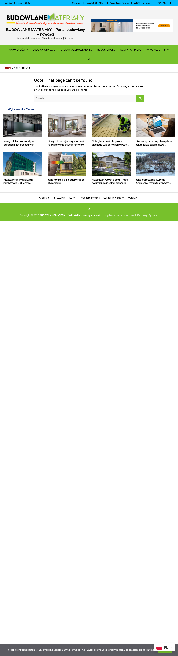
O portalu (77, 3)
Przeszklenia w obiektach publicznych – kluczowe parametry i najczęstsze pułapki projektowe (21, 184)
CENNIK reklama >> (143, 3)
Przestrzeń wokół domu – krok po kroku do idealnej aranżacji (110, 181)
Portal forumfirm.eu (119, 3)
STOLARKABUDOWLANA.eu (76, 49)
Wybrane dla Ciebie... (21, 109)
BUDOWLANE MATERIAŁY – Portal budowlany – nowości (45, 32)
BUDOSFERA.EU (106, 49)
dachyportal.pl (130, 49)
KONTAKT (162, 3)
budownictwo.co (44, 49)
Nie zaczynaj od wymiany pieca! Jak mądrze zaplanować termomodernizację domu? (154, 144)
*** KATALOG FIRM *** (157, 49)
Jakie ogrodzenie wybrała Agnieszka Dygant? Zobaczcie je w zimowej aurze (154, 183)
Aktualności (17, 49)
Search (140, 98)
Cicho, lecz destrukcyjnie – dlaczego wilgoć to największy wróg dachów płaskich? (109, 144)
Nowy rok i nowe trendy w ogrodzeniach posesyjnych (18, 143)
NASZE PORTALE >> (96, 3)
